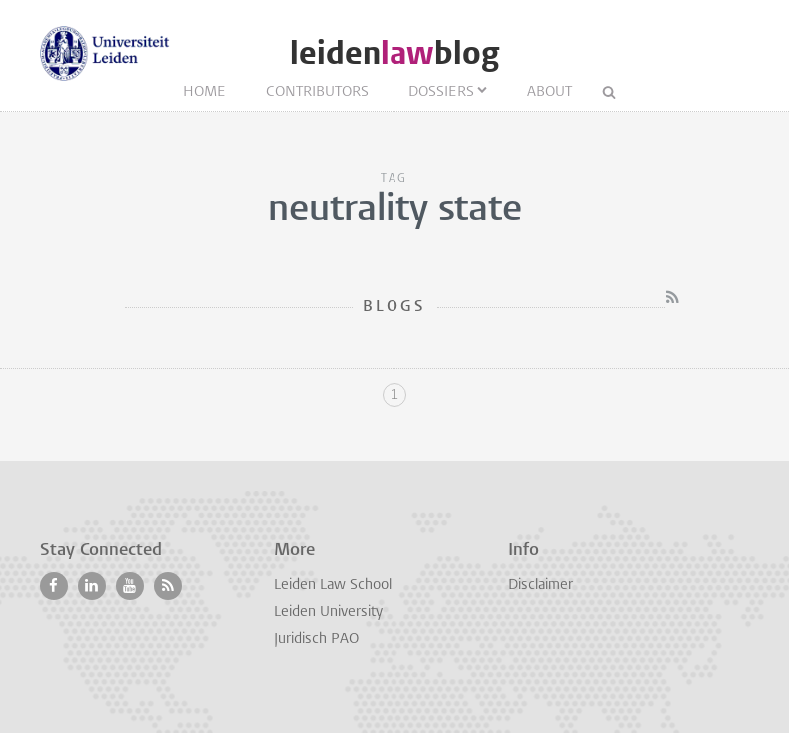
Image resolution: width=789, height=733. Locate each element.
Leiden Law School (333, 585)
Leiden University (328, 612)
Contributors (317, 92)
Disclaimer (540, 585)
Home (204, 92)
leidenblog (394, 53)
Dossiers (441, 92)
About (549, 92)
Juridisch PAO (316, 639)
